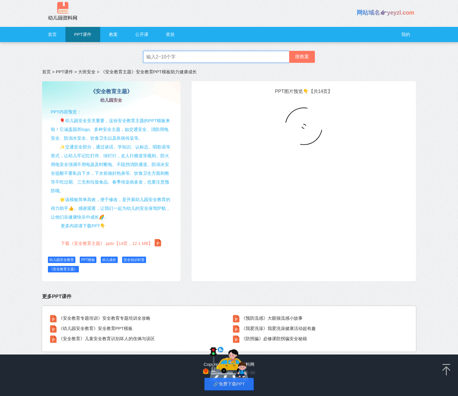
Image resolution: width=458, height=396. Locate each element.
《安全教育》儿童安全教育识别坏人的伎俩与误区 (106, 338)
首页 (52, 34)
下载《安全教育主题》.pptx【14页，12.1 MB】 (111, 242)
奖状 (170, 34)
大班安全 (87, 71)
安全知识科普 (134, 260)
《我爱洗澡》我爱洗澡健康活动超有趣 (278, 328)
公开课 (141, 34)
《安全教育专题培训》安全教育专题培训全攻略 (104, 318)
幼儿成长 (109, 260)
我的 (405, 34)
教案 (113, 34)
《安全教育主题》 (63, 269)
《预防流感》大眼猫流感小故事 (272, 318)
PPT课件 (82, 34)
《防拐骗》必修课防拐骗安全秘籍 (274, 338)
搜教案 (302, 56)
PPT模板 (88, 260)
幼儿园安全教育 (61, 260)
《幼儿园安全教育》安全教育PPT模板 (95, 328)
